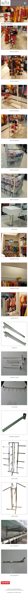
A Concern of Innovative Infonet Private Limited (14, 590)
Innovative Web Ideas (17, 589)
